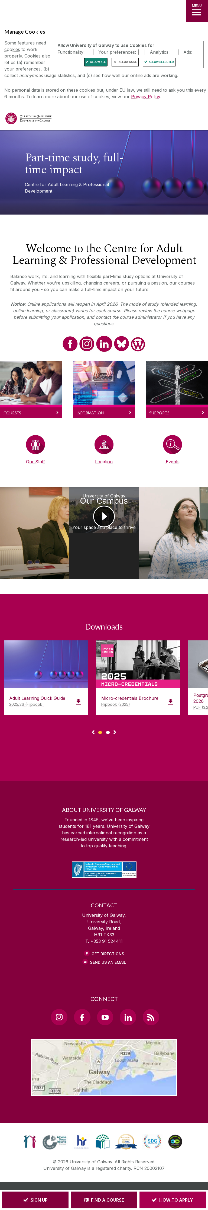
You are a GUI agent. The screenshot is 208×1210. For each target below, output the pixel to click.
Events (173, 461)
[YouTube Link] (105, 994)
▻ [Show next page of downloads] (115, 710)
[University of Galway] (28, 120)
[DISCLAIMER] (69, 1171)
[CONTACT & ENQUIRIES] (90, 1178)
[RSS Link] (151, 994)
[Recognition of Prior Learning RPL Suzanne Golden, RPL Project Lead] (26, 521)
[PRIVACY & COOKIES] (104, 1171)
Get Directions (108, 930)
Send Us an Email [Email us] (108, 939)
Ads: (187, 52)
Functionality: (70, 52)
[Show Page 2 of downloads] (108, 709)
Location (104, 461)
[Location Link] (104, 1068)
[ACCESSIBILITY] (127, 1178)
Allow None (128, 61)
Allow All (98, 61)
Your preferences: (117, 52)
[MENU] (197, 11)
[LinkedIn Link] (128, 994)
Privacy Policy (145, 96)
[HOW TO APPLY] (172, 1200)
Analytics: (160, 52)
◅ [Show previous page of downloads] (93, 710)
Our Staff (35, 461)
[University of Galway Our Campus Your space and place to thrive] (104, 521)
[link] (29, 1118)
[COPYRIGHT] (138, 1171)
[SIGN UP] (35, 1200)
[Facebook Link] (82, 994)
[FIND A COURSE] (104, 1200)
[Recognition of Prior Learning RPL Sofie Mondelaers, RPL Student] (182, 521)
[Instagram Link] (59, 994)
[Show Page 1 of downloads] (100, 709)
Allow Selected (161, 61)
